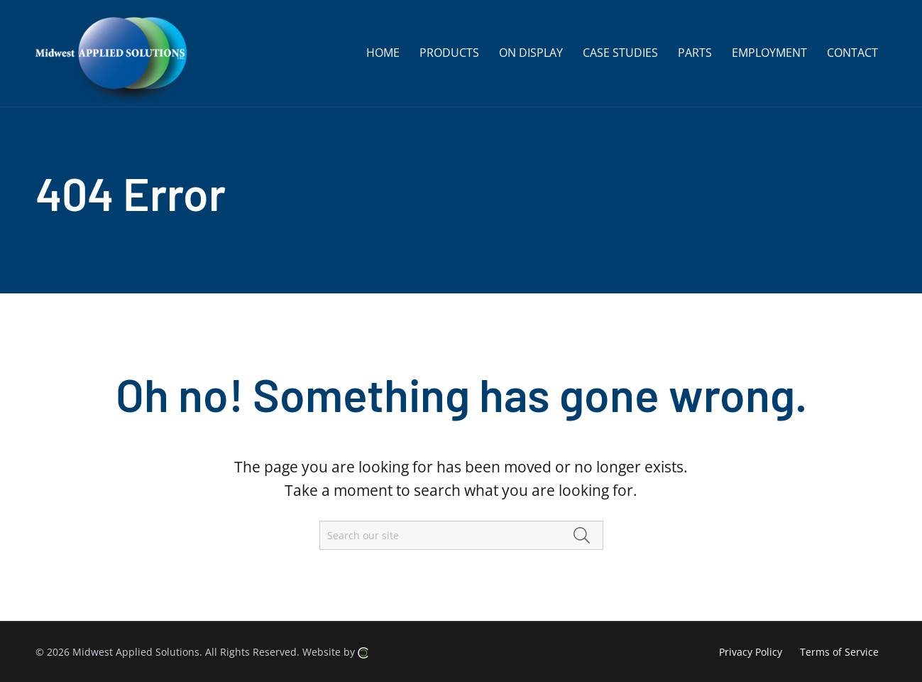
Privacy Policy (750, 652)
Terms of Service (839, 652)
